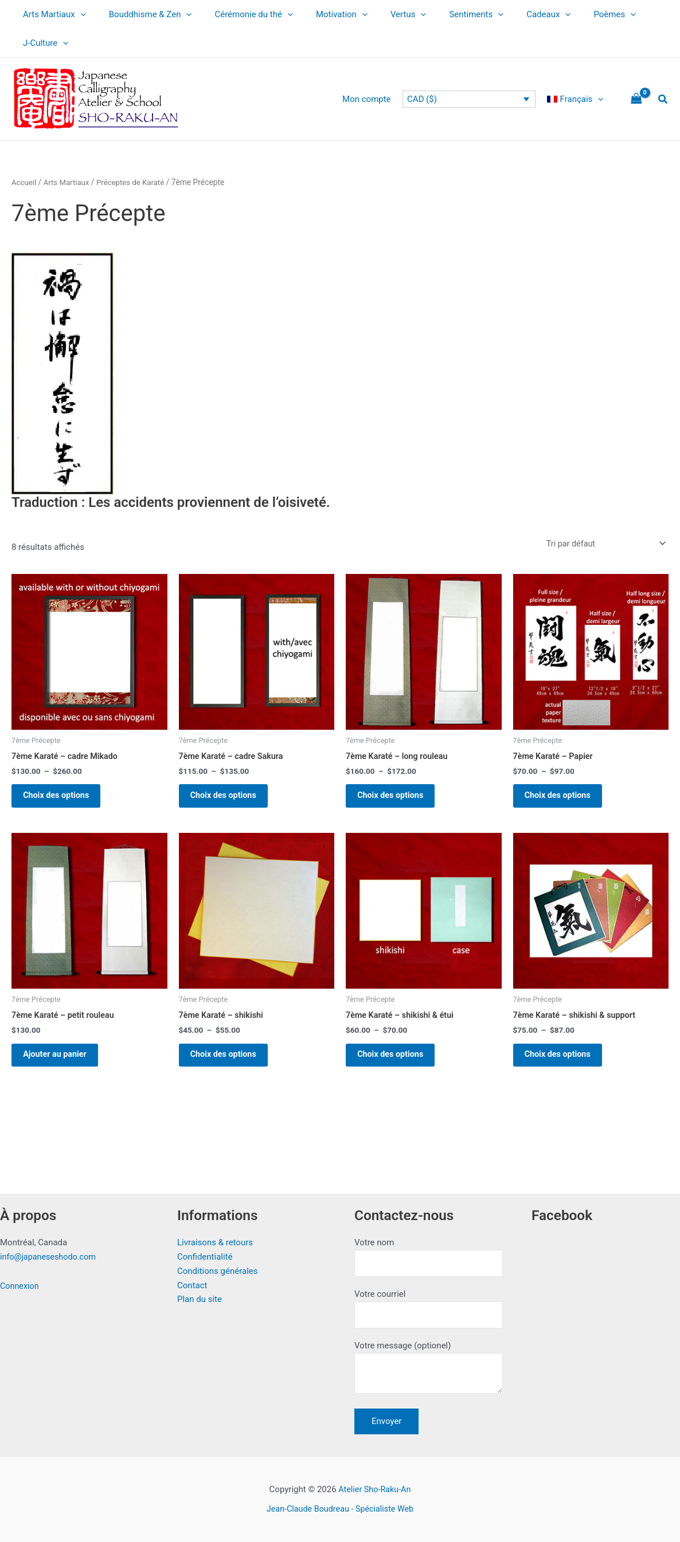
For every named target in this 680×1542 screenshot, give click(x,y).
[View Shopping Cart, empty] (636, 99)
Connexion (20, 1282)
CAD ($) (428, 99)
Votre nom (428, 1253)
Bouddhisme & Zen (141, 14)
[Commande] (603, 543)
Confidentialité (204, 1253)
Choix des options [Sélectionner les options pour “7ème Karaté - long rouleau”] (397, 799)
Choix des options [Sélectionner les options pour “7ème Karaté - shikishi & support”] (565, 1065)
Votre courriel (428, 1306)
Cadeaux (511, 14)
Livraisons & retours (215, 1238)
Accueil (24, 182)
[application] (77, 14)
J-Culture (42, 43)
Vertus (383, 14)
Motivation (321, 14)
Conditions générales (217, 1267)
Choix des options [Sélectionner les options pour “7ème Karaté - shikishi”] (230, 1065)
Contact (192, 1281)
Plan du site (199, 1295)
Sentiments (444, 14)
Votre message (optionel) (428, 1368)
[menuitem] (578, 99)
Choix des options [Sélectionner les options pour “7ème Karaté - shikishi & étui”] (397, 1065)
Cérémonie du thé (239, 14)
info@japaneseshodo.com (50, 1253)
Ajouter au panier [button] (62, 1065)
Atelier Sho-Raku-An (374, 1489)
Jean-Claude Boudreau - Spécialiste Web (340, 1509)
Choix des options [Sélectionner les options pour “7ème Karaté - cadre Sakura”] (230, 799)
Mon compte (375, 99)
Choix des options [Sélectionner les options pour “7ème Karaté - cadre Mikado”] (63, 799)
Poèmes (571, 14)
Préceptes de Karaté (135, 182)
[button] (663, 99)
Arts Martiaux (51, 14)
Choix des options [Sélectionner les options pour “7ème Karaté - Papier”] (565, 799)
